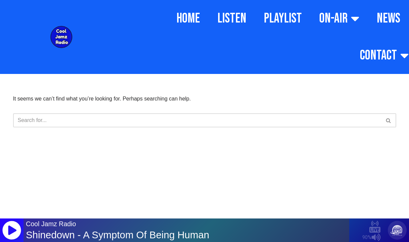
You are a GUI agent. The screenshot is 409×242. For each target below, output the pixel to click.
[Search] (197, 120)
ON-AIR (339, 18)
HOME (188, 18)
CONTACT (384, 55)
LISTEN (231, 18)
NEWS (388, 18)
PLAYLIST (283, 18)
